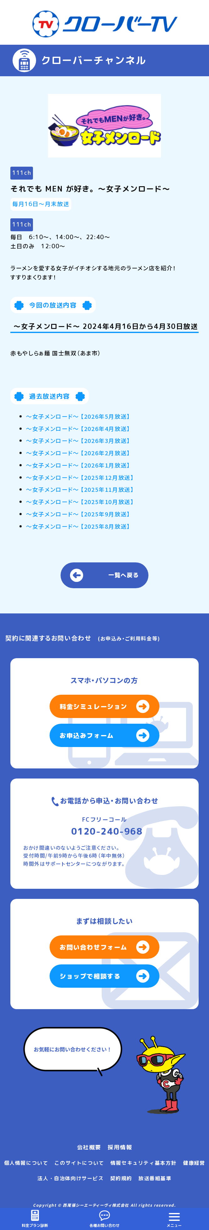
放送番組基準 (155, 1178)
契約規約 (121, 1178)
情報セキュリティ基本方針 (143, 1162)
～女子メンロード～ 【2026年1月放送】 (78, 465)
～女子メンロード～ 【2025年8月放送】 (78, 526)
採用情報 (120, 1147)
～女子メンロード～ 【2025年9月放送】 (78, 514)
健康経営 (194, 1162)
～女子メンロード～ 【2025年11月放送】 (80, 489)
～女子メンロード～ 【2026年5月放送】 (78, 416)
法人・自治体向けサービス (70, 1178)
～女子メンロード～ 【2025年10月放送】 (80, 501)
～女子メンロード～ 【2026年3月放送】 (78, 440)
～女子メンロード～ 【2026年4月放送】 (78, 428)
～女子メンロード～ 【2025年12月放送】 (80, 477)
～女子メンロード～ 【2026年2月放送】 (78, 453)
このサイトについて (79, 1162)
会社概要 (89, 1147)
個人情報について (26, 1162)
